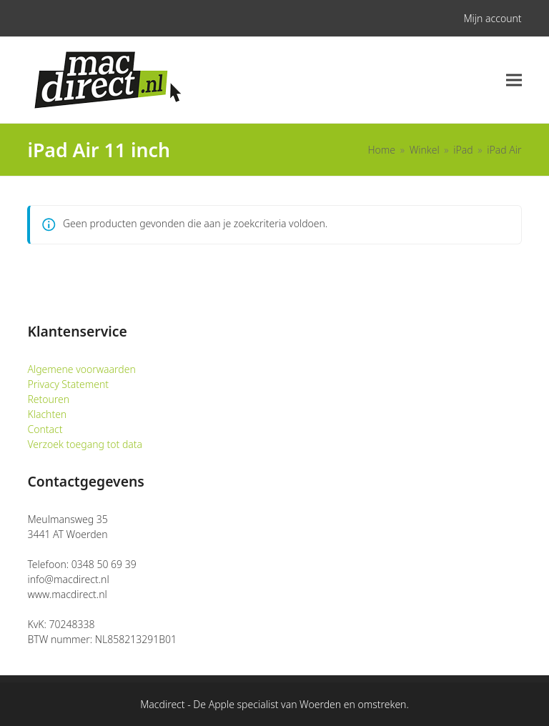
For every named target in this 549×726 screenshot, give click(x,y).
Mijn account (492, 18)
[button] (514, 80)
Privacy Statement (68, 384)
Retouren (48, 399)
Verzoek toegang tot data (84, 444)
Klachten (46, 414)
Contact (44, 429)
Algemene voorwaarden (81, 369)
